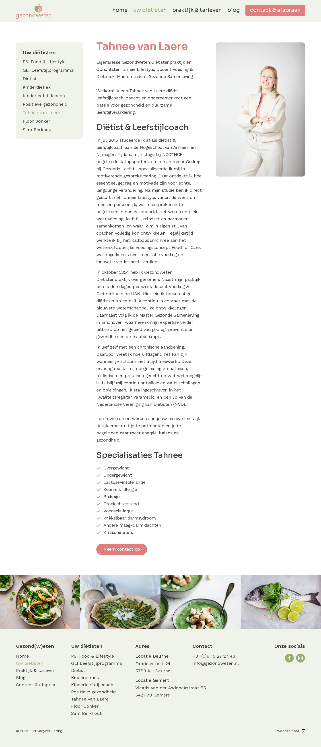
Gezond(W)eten (35, 646)
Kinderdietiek (37, 87)
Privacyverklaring (47, 731)
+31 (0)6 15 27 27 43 (214, 656)
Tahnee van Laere (41, 112)
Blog (233, 10)
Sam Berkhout (38, 129)
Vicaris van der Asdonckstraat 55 (170, 687)
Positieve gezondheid (45, 104)
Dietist (30, 78)
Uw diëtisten (150, 10)
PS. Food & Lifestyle (44, 61)
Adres (142, 646)
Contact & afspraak (275, 10)
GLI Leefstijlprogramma (48, 70)
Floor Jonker (36, 121)
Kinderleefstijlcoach (44, 95)
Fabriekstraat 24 (152, 663)
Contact (202, 646)
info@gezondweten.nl (216, 663)
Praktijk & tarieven (197, 10)
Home (120, 10)
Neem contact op (121, 549)
